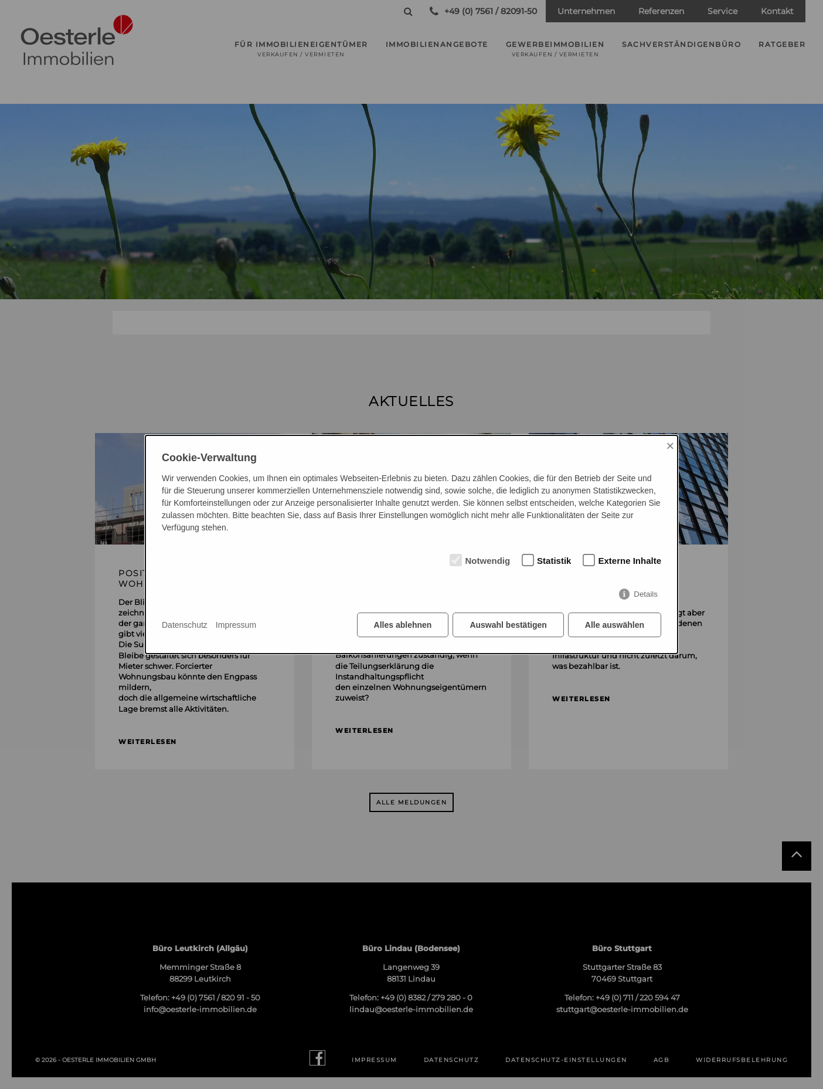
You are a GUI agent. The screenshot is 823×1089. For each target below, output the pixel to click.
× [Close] (670, 446)
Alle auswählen (614, 625)
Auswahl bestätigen (508, 625)
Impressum (236, 625)
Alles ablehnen (403, 625)
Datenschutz (185, 625)
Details (646, 594)
